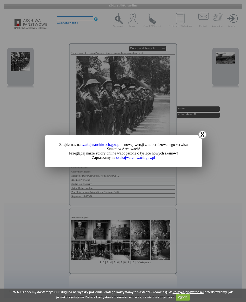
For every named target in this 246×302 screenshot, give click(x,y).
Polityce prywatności (187, 292)
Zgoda (182, 297)
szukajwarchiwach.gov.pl (100, 144)
